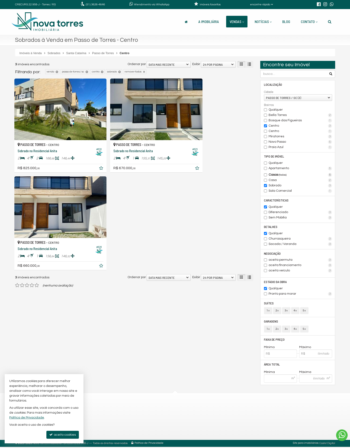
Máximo (305, 348)
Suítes (269, 304)
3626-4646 (95, 4)
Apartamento (300, 169)
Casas (300, 175)
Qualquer (276, 109)
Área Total (272, 365)
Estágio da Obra (275, 282)
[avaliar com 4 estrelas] (32, 177)
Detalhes (270, 227)
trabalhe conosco (169, 432)
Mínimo (269, 348)
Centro (300, 126)
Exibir (196, 64)
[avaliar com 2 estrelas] (22, 177)
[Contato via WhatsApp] (342, 435)
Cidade (268, 92)
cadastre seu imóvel (171, 426)
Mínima (269, 373)
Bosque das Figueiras (300, 120)
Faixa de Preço (274, 341)
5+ (304, 311)
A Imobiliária (208, 21)
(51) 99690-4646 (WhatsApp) (177, 415)
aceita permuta (300, 261)
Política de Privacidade (149, 444)
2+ (277, 311)
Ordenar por (137, 64)
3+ (286, 311)
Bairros (269, 105)
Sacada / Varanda (300, 245)
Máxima (305, 373)
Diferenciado (300, 212)
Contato (309, 21)
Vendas (237, 21)
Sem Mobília (300, 218)
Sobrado (300, 186)
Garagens (271, 322)
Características (276, 200)
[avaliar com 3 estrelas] (27, 177)
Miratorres (300, 136)
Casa (300, 180)
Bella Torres (300, 115)
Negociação (272, 254)
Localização (273, 84)
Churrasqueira (300, 239)
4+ (295, 311)
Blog (286, 21)
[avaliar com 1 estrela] (17, 177)
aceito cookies (62, 434)
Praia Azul (300, 147)
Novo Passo (300, 142)
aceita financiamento (300, 266)
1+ (268, 311)
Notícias (263, 21)
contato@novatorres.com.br (178, 421)
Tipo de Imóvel (274, 156)
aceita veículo (300, 271)
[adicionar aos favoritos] (87, 159)
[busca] (329, 21)
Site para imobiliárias (305, 444)
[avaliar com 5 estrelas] (37, 177)
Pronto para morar (300, 294)
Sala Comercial (300, 191)
